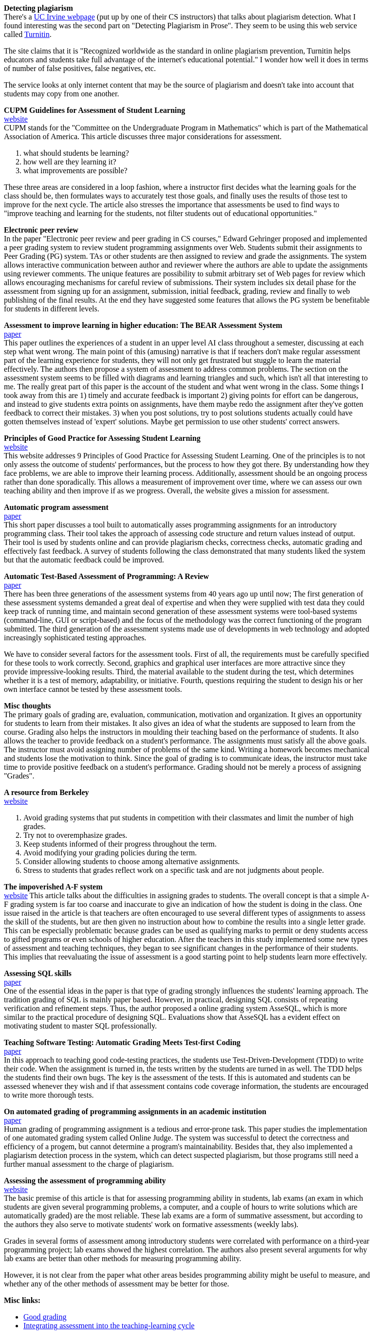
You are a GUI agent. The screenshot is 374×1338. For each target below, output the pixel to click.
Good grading (44, 1317)
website (16, 119)
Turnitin (37, 34)
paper (12, 334)
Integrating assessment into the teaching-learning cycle (108, 1325)
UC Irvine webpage (64, 17)
